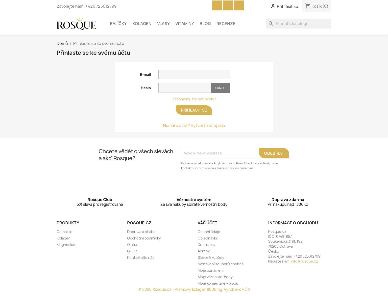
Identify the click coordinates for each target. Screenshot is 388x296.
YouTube (228, 5)
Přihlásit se (194, 110)
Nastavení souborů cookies (221, 264)
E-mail (145, 74)
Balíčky (118, 23)
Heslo (146, 88)
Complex (64, 231)
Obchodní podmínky (144, 238)
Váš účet (207, 223)
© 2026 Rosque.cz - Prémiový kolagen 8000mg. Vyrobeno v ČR (194, 289)
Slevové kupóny (211, 257)
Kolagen (141, 23)
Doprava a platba (141, 231)
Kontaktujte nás (140, 257)
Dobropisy (206, 244)
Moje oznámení (210, 270)
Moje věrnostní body (215, 276)
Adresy (204, 251)
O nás (132, 244)
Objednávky (208, 238)
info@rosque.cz (304, 261)
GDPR (132, 251)
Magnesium (66, 244)
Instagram (239, 5)
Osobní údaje (209, 231)
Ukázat (220, 88)
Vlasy (163, 23)
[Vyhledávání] (298, 24)
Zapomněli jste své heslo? (194, 99)
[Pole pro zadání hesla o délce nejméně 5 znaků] (184, 87)
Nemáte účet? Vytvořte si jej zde (194, 125)
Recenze (226, 23)
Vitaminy (184, 23)
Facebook (217, 5)
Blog (205, 23)
